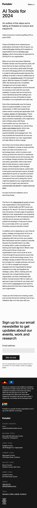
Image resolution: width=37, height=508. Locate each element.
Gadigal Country (7, 446)
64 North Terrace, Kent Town (11, 467)
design (12, 114)
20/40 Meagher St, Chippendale (12, 448)
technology (22, 114)
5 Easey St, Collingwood (10, 438)
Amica (15, 71)
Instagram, (5, 494)
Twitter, (11, 494)
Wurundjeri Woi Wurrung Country (12, 436)
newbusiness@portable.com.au (12, 428)
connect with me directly (11, 185)
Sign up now (11, 357)
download (17, 283)
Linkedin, (17, 494)
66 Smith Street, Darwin (9, 477)
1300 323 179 (6, 484)
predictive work (16, 78)
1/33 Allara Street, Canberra (11, 457)
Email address (8, 345)
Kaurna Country (7, 465)
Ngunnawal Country (8, 455)
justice (6, 114)
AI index (11, 49)
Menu (31, 4)
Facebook (23, 494)
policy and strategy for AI (11, 128)
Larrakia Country (7, 475)
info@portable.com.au (9, 486)
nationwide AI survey (21, 202)
